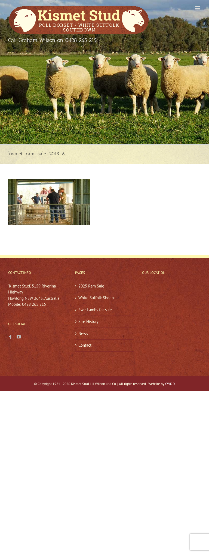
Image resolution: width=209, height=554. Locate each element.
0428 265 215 (81, 40)
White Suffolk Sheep (96, 297)
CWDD (170, 384)
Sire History (88, 321)
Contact (84, 345)
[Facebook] (10, 337)
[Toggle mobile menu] (198, 8)
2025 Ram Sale (91, 286)
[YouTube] (19, 337)
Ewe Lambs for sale (95, 309)
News (83, 333)
